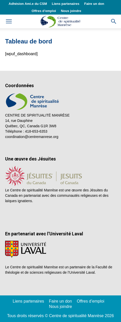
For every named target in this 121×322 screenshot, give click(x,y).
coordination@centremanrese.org (31, 137)
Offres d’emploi (44, 11)
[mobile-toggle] (9, 21)
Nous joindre (71, 11)
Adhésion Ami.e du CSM (28, 4)
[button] (114, 21)
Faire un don (94, 4)
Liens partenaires (66, 4)
